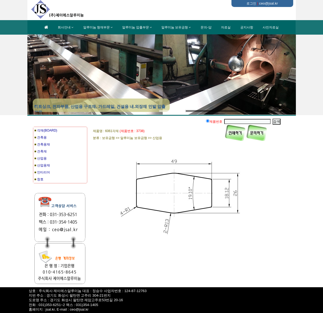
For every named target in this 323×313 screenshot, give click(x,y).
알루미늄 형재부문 (96, 27)
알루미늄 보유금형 (174, 27)
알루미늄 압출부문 (135, 27)
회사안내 (64, 27)
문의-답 (206, 27)
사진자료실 (271, 27)
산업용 (42, 158)
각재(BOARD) (47, 130)
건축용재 (43, 144)
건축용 (42, 137)
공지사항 (246, 27)
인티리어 (43, 172)
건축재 (42, 151)
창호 (40, 179)
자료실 (226, 27)
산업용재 (43, 165)
